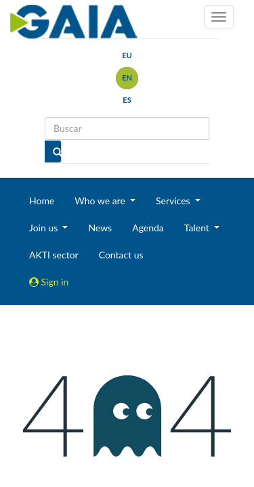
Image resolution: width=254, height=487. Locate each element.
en (127, 77)
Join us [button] (44, 227)
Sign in (48, 281)
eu (127, 55)
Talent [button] (198, 227)
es (127, 99)
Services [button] (174, 200)
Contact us (121, 254)
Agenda (148, 227)
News (100, 227)
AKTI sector (54, 254)
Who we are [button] (101, 200)
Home (41, 200)
